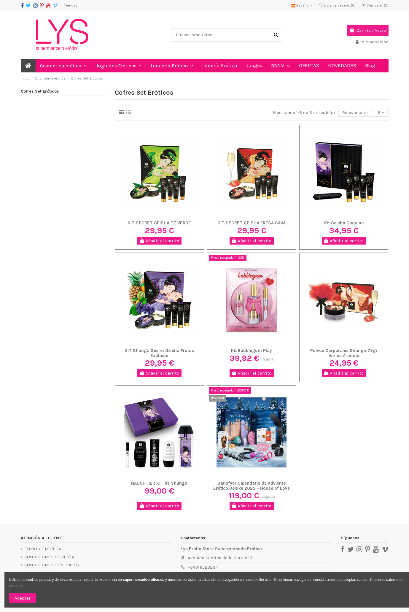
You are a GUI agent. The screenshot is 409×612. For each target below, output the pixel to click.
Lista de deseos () (338, 5)
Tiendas (70, 5)
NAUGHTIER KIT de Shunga (159, 483)
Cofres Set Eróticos (40, 91)
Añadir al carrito (159, 240)
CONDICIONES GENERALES (51, 564)
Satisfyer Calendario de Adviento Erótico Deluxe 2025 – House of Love (251, 486)
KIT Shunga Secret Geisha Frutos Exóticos (159, 353)
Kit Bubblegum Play (251, 350)
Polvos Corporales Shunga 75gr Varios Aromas (344, 353)
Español (302, 5)
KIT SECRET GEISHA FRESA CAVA (251, 223)
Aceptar (23, 598)
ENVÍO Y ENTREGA (42, 548)
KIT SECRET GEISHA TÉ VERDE (159, 223)
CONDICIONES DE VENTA (49, 556)
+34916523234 (203, 567)
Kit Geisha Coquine (344, 223)
